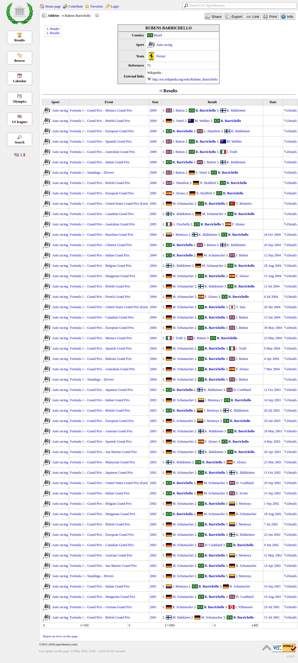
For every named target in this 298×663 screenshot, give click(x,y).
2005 (153, 193)
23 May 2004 (273, 338)
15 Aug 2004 (272, 276)
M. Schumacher (183, 204)
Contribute (76, 6)
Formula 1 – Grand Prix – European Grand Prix (102, 131)
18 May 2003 (273, 431)
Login (115, 6)
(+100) (170, 625)
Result (212, 102)
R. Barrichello (206, 110)
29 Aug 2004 (272, 266)
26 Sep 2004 (272, 245)
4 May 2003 (272, 441)
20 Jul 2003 (272, 410)
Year (155, 102)
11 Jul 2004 (272, 286)
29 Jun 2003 (272, 421)
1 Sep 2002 (271, 504)
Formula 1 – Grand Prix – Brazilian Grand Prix (101, 235)
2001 (153, 586)
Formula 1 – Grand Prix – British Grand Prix (100, 121)
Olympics (20, 101)
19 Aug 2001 (272, 597)
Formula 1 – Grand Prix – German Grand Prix (101, 607)
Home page (53, 6)
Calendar (19, 81)
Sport (55, 102)
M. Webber (202, 121)
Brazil (158, 35)
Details (290, 110)
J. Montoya (180, 235)
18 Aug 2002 (272, 514)
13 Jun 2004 (272, 317)
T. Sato (240, 307)
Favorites (96, 6)
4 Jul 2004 (271, 297)
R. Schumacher (183, 421)
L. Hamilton (212, 131)
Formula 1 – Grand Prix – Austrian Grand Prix (101, 431)
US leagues (19, 122)
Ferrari (161, 56)
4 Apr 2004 (271, 359)
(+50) (84, 625)
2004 (153, 235)
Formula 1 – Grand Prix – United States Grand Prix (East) (109, 204)
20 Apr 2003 (272, 452)
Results (19, 40)
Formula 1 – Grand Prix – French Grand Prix (100, 297)
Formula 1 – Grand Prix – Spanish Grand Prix (101, 141)
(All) (255, 625)
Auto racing (164, 45)
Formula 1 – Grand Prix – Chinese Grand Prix (101, 245)
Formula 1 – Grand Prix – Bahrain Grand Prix (101, 359)
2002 (153, 473)
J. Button (179, 110)
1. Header (53, 29)
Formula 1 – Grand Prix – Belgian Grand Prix (101, 266)
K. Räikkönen (236, 110)
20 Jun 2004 (272, 307)
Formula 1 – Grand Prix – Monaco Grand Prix (101, 110)
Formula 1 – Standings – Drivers (92, 172)
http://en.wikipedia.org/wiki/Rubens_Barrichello (185, 79)
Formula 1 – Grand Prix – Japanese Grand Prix (101, 390)
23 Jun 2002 (272, 535)
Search (19, 142)
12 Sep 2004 (272, 255)
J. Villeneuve (244, 607)
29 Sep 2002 (272, 483)
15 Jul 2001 (272, 617)
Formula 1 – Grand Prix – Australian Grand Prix (102, 152)
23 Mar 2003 (272, 462)
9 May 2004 (272, 348)
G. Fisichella (181, 224)
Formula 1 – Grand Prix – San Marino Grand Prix (103, 452)
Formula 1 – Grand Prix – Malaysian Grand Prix (102, 462)
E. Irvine (242, 493)
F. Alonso (179, 193)
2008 (153, 183)
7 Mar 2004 (272, 369)
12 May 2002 (273, 555)
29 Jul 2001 (272, 607)
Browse (19, 61)
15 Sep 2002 (272, 493)
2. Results (53, 33)
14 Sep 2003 (272, 400)
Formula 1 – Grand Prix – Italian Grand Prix (100, 162)
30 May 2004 (273, 328)
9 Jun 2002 (271, 545)
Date (273, 102)
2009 (153, 110)
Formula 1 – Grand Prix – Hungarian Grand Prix (102, 276)
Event (109, 102)
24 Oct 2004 (272, 235)
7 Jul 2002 (271, 524)
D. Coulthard (242, 390)
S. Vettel (178, 121)
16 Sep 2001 (272, 586)
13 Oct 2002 (272, 473)
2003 (153, 390)
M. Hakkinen (181, 617)
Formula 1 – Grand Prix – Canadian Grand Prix (102, 214)
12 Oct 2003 (272, 390)
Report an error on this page (60, 636)
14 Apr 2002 (272, 566)
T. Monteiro (244, 204)
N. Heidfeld (208, 183)
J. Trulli (232, 152)
